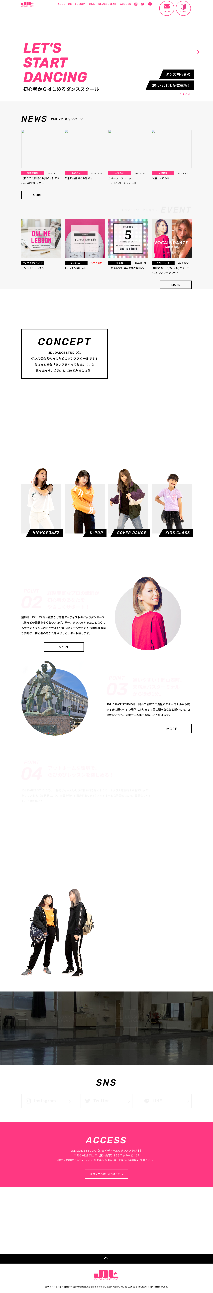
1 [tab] (181, 94)
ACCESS (125, 4)
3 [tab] (186, 94)
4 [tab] (189, 94)
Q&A (92, 4)
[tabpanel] (104, 51)
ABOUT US (65, 4)
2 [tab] (183, 94)
